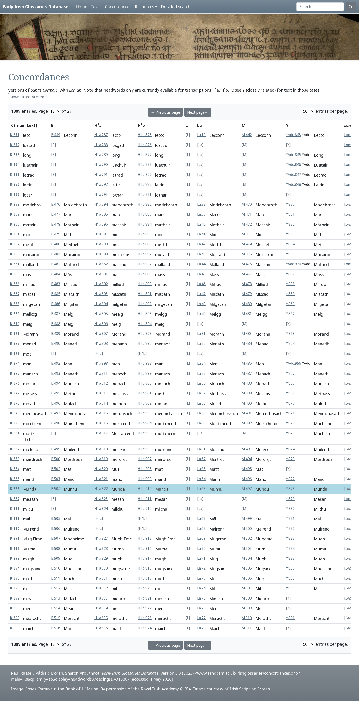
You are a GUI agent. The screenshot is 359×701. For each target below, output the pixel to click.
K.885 (14, 478)
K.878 (14, 403)
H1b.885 (145, 234)
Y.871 (290, 413)
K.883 (14, 459)
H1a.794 (101, 204)
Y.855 (290, 254)
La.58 (201, 403)
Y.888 (290, 588)
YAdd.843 (293, 134)
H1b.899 (145, 373)
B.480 (55, 244)
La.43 (201, 254)
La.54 (201, 363)
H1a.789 (101, 154)
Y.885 (290, 558)
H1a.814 (101, 403)
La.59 (201, 413)
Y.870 (290, 403)
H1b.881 (145, 194)
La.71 (201, 558)
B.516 (55, 628)
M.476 (247, 264)
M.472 (247, 224)
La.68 (201, 528)
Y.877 (290, 478)
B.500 (55, 459)
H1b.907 (145, 459)
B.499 (55, 449)
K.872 (14, 343)
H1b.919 (145, 578)
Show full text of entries (28, 97)
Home (81, 6)
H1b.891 (145, 293)
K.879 (14, 413)
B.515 (55, 618)
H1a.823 (101, 498)
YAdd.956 (293, 363)
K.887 (14, 498)
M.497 (247, 488)
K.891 (14, 538)
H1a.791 (101, 174)
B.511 (55, 578)
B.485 (55, 293)
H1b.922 (145, 608)
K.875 (14, 373)
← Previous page (165, 112)
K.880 (14, 423)
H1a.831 (101, 578)
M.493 (247, 449)
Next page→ (197, 112)
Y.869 (290, 393)
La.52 (201, 343)
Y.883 (290, 538)
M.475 (247, 254)
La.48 (201, 303)
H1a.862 (101, 264)
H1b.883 (145, 214)
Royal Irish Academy (160, 689)
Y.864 (290, 343)
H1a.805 (101, 313)
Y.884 (290, 548)
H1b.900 (145, 383)
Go (351, 6)
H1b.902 (145, 403)
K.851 (14, 134)
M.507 (247, 588)
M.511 (247, 628)
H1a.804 (101, 303)
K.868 (14, 303)
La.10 (201, 134)
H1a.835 (101, 618)
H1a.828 (101, 548)
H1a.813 (101, 393)
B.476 (55, 204)
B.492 (55, 363)
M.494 (247, 459)
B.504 (55, 488)
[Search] (320, 6)
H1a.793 (101, 194)
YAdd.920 (293, 264)
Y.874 (290, 449)
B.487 (55, 313)
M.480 (247, 303)
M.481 (247, 313)
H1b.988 (145, 363)
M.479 (247, 293)
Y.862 (290, 313)
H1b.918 (145, 568)
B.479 (55, 234)
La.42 (201, 244)
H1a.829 (101, 558)
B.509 (55, 558)
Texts (96, 6)
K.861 (14, 234)
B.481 (55, 254)
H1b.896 (145, 343)
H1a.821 (101, 478)
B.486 (55, 303)
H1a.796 (101, 224)
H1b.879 (145, 174)
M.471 (247, 214)
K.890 (14, 528)
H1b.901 (145, 393)
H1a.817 (101, 433)
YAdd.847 (293, 174)
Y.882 (290, 528)
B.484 (55, 274)
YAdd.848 (293, 184)
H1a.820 (101, 468)
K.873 (14, 353)
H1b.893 (145, 313)
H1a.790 (101, 164)
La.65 (201, 488)
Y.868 (290, 383)
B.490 (55, 343)
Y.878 (290, 488)
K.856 (14, 184)
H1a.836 (101, 628)
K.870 (14, 323)
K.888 (14, 508)
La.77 (201, 618)
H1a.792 (101, 184)
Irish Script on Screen (250, 689)
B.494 (55, 383)
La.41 (201, 234)
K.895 (14, 578)
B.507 (55, 538)
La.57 (201, 393)
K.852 (14, 144)
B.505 (55, 518)
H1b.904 (145, 423)
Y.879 (290, 498)
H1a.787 (101, 134)
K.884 (14, 468)
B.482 (55, 264)
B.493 (55, 373)
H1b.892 (145, 303)
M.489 (247, 393)
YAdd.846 (293, 164)
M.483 (247, 333)
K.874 (14, 363)
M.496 (247, 478)
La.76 (201, 608)
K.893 (14, 558)
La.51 (201, 333)
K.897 (14, 598)
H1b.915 (145, 538)
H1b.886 (145, 244)
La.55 (201, 373)
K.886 (14, 488)
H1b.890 (145, 284)
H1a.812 (101, 383)
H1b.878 (145, 164)
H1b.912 (145, 508)
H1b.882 (145, 204)
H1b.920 (145, 588)
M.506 (247, 578)
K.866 (14, 284)
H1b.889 (145, 274)
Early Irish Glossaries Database (35, 6)
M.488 (247, 383)
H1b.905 (145, 433)
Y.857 (290, 274)
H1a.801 (101, 274)
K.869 (14, 313)
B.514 (55, 608)
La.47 (201, 293)
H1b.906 (145, 449)
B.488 (55, 323)
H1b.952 (145, 264)
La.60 (201, 423)
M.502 (247, 538)
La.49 (201, 313)
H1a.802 (101, 284)
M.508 (247, 598)
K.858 (14, 204)
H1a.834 (101, 608)
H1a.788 (101, 144)
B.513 (55, 598)
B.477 (55, 214)
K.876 (14, 383)
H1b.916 (145, 548)
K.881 (14, 433)
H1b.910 (145, 488)
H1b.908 (145, 468)
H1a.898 (101, 363)
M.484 (247, 343)
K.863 (14, 254)
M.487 (247, 373)
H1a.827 (101, 538)
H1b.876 (145, 144)
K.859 (14, 214)
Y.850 (290, 204)
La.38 (201, 204)
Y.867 (290, 373)
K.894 (14, 568)
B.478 (55, 224)
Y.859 (290, 293)
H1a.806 (101, 323)
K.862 (14, 244)
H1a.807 (101, 333)
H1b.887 (145, 254)
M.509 (247, 608)
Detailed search (175, 6)
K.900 (14, 628)
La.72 (201, 568)
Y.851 (290, 214)
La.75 (201, 598)
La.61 (201, 449)
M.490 (247, 403)
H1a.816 (101, 423)
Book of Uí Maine (81, 689)
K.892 (14, 548)
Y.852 (290, 224)
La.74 (201, 588)
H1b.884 (145, 224)
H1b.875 (145, 134)
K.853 (14, 154)
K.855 (14, 174)
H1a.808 (101, 343)
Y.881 (290, 518)
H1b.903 (145, 413)
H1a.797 (101, 234)
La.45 (201, 274)
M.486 (247, 363)
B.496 (55, 403)
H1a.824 (101, 508)
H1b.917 (145, 558)
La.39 (201, 214)
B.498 (55, 423)
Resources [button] (144, 6)
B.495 (55, 393)
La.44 (201, 264)
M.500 (247, 528)
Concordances (118, 6)
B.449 (55, 134)
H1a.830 (101, 568)
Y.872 (290, 423)
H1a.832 (101, 588)
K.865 (14, 274)
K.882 (14, 449)
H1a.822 (101, 488)
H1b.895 (145, 333)
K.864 (14, 264)
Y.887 (290, 578)
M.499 (247, 518)
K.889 (14, 518)
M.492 (247, 423)
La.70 (201, 548)
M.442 (247, 134)
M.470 (247, 204)
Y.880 (290, 508)
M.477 (247, 274)
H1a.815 (101, 413)
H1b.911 (145, 498)
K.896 (14, 588)
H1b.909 (145, 478)
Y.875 (290, 459)
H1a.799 (101, 254)
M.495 (247, 468)
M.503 (247, 548)
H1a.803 (101, 293)
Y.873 (290, 433)
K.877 (14, 393)
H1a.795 (101, 214)
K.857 (14, 194)
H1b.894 (145, 323)
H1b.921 (145, 598)
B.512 (55, 588)
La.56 (201, 383)
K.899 (14, 618)
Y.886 (290, 568)
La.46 (201, 284)
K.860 (14, 224)
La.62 (201, 459)
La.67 (201, 518)
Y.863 (290, 333)
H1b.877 (145, 154)
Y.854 (290, 244)
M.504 (247, 558)
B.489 (55, 333)
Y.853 (290, 234)
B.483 (55, 284)
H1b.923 (145, 618)
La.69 (201, 538)
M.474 (247, 244)
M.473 (247, 234)
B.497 (55, 413)
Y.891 (290, 618)
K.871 (14, 333)
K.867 (14, 293)
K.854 (14, 164)
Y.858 (290, 284)
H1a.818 (101, 449)
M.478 (247, 284)
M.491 (247, 413)
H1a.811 (101, 373)
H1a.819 (101, 459)
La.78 (201, 628)
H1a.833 (101, 598)
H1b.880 (145, 184)
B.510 (55, 568)
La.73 (201, 578)
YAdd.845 (293, 154)
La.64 (201, 478)
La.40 (201, 224)
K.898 (14, 608)
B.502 (55, 468)
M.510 (247, 618)
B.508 (55, 548)
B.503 (55, 478)
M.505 (247, 568)
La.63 (201, 468)
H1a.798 (101, 244)
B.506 (55, 528)
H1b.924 (145, 628)
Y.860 (290, 303)
